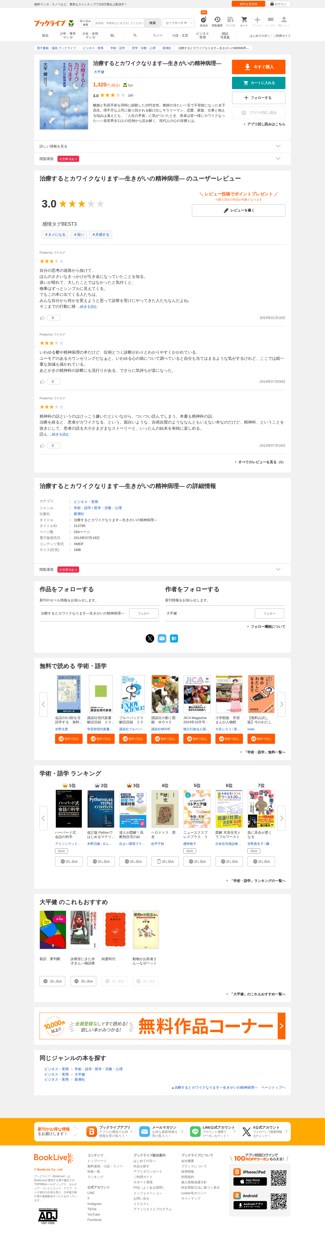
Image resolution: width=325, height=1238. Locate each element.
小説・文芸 (180, 35)
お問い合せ (141, 1198)
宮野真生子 (255, 844)
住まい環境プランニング (136, 844)
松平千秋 (157, 844)
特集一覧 (93, 1171)
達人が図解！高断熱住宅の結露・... (131, 836)
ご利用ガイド (282, 35)
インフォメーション (147, 1193)
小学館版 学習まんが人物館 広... (227, 722)
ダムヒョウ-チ (112, 844)
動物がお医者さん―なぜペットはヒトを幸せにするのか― (145, 965)
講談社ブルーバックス (135, 729)
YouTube (93, 1214)
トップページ (97, 1161)
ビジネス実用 (202, 35)
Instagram (94, 1204)
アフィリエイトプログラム (152, 1209)
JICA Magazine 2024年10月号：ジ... (196, 722)
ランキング (95, 1177)
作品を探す (141, 1166)
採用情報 (187, 1171)
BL (113, 35)
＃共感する (100, 235)
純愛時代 (108, 959)
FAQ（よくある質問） (149, 1187)
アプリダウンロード (147, 1171)
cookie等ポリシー (194, 1193)
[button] (69, 739)
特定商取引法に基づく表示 (200, 1187)
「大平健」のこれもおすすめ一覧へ (257, 994)
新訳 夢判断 (50, 959)
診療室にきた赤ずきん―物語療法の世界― (83, 963)
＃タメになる (55, 235)
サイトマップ (190, 1198)
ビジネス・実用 (86, 502)
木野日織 (93, 844)
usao (250, 729)
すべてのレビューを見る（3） (261, 462)
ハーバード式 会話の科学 (67, 834)
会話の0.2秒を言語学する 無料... (68, 720)
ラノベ (157, 35)
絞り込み (85, 23)
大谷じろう (223, 729)
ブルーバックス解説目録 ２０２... (131, 722)
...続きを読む (87, 307)
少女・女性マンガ (90, 35)
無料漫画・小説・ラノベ (105, 1166)
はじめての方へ (260, 35)
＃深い (78, 235)
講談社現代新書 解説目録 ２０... (101, 720)
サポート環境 (143, 1182)
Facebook (94, 1220)
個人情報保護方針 (194, 1182)
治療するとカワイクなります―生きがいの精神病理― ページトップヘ (228, 1087)
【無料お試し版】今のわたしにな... (259, 722)
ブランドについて (194, 1166)
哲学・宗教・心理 (108, 508)
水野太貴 (61, 729)
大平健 (99, 72)
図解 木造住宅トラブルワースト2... (228, 836)
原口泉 (238, 729)
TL (135, 35)
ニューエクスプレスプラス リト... (195, 836)
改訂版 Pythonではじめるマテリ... (100, 834)
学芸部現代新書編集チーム (106, 729)
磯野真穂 (272, 844)
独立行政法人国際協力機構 (202, 729)
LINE (91, 1193)
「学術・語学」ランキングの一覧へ (257, 881)
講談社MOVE (160, 729)
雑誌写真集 (225, 35)
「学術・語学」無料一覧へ (264, 752)
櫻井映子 (189, 844)
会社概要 (187, 1161)
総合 (45, 35)
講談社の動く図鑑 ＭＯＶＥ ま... (163, 722)
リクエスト (141, 1204)
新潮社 (79, 514)
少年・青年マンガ (68, 35)
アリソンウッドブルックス (74, 844)
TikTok (91, 1209)
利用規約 (187, 1177)
